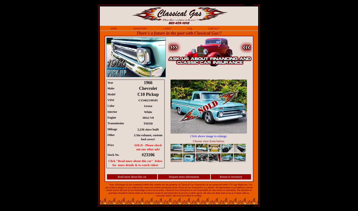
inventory (140, 28)
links (167, 28)
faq (189, 28)
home (114, 28)
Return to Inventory (231, 177)
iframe (211, 121)
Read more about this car (132, 177)
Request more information (184, 177)
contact (213, 28)
